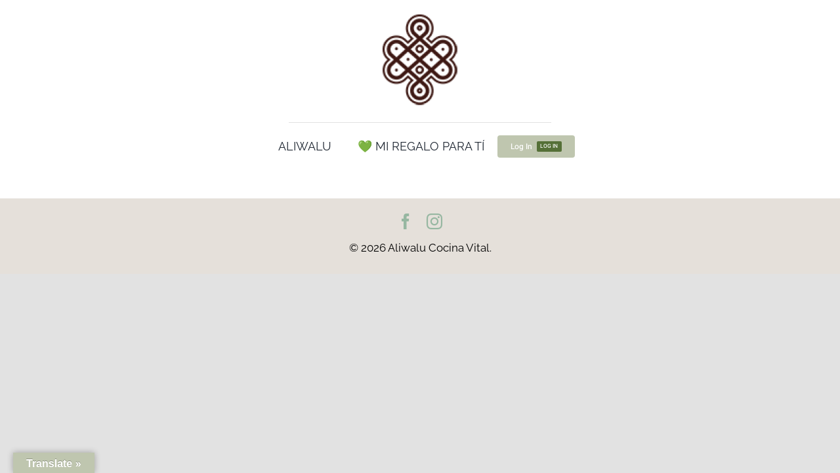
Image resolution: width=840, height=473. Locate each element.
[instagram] (434, 221)
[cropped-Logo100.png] (420, 15)
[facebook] (405, 221)
